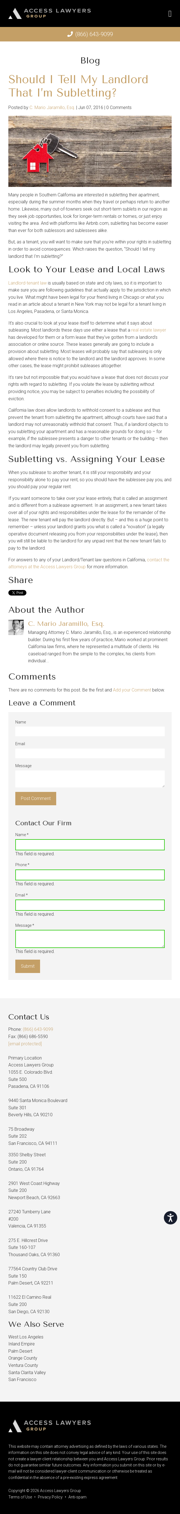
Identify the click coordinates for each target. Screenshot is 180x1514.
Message (23, 766)
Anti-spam (77, 1497)
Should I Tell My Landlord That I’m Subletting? (78, 86)
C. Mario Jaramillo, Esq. (52, 107)
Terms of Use (20, 1497)
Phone (22, 865)
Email (20, 744)
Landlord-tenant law (27, 283)
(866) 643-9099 (94, 34)
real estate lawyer (148, 330)
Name (20, 722)
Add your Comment (132, 690)
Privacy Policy (50, 1497)
